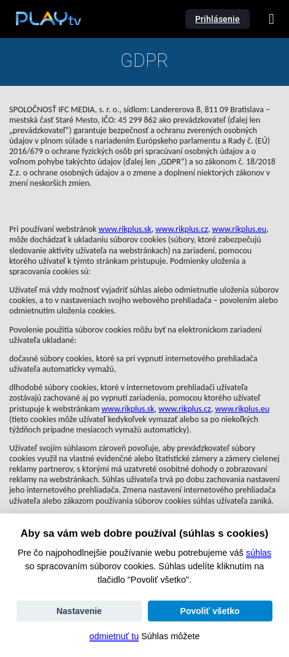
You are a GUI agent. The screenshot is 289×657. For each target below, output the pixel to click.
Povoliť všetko (210, 611)
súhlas (259, 553)
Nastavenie (79, 611)
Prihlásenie (217, 19)
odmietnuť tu (114, 636)
